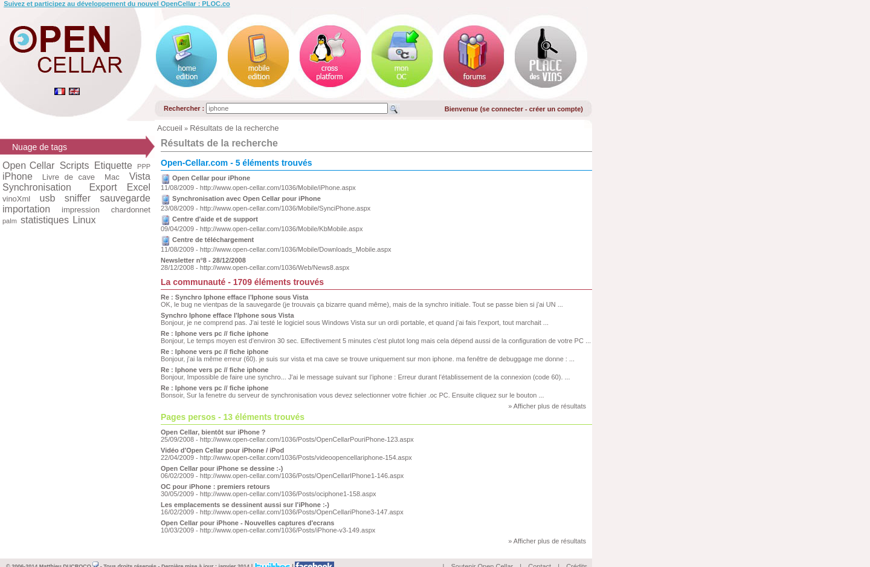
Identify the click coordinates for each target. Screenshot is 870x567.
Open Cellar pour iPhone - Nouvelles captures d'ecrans (247, 522)
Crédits (576, 552)
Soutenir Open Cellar (482, 552)
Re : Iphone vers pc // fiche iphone (214, 333)
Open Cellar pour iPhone (211, 178)
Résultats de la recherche (234, 128)
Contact (539, 552)
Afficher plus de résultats (550, 406)
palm (9, 221)
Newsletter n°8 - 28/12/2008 (203, 260)
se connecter (502, 109)
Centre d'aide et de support (215, 219)
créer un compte (555, 109)
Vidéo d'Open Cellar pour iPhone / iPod (222, 450)
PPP (143, 166)
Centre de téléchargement (213, 239)
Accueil (169, 128)
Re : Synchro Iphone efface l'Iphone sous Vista (234, 297)
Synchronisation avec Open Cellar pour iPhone (246, 198)
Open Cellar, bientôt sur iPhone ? (213, 432)
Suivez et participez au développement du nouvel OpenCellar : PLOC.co (117, 3)
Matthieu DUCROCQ (69, 552)
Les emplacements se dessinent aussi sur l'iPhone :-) (245, 504)
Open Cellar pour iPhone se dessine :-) (222, 468)
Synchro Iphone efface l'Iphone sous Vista (227, 315)
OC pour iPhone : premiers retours (215, 486)
